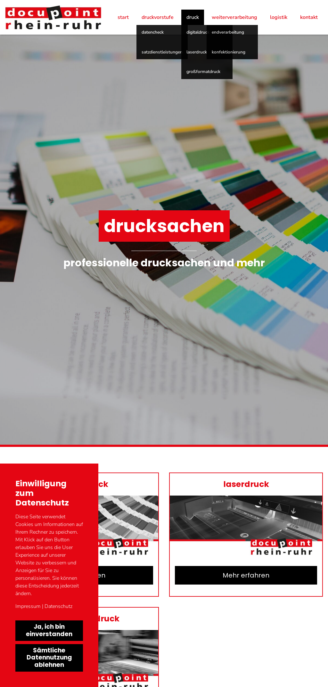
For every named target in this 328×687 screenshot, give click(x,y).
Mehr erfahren (246, 575)
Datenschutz (58, 606)
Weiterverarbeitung (234, 17)
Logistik (278, 17)
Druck (192, 17)
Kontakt (309, 17)
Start (123, 17)
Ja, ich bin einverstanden (49, 630)
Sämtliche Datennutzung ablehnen (49, 657)
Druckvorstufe (158, 17)
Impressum (28, 606)
